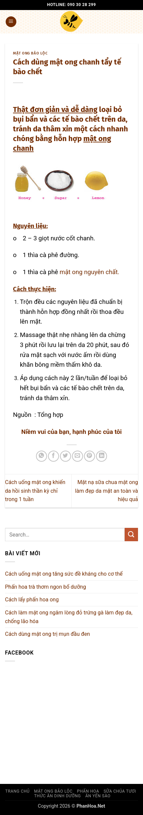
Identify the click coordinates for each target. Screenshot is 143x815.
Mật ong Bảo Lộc (30, 53)
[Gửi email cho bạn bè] (77, 456)
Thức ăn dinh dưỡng (57, 796)
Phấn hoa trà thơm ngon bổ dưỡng (45, 587)
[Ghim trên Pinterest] (89, 456)
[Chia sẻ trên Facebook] (53, 456)
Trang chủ (17, 791)
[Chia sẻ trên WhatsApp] (41, 456)
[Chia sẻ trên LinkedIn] (101, 456)
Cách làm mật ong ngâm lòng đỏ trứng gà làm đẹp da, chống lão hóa (68, 616)
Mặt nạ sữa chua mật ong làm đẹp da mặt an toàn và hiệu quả (106, 490)
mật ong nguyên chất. (89, 272)
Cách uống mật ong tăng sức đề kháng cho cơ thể (64, 574)
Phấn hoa (88, 791)
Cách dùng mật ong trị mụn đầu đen (47, 634)
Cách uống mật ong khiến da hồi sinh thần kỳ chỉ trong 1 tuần (35, 490)
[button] (11, 21)
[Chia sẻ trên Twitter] (65, 456)
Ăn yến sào (98, 796)
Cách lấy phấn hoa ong (32, 599)
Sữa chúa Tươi (120, 791)
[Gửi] (131, 534)
